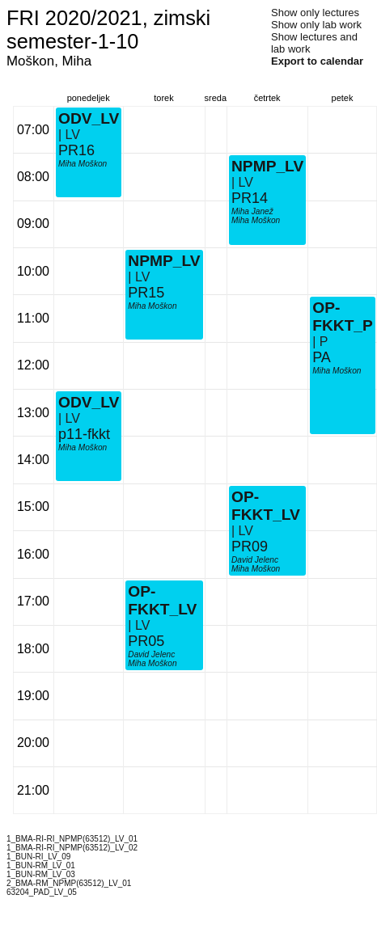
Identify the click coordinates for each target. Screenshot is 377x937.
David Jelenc (151, 654)
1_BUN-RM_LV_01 (40, 865)
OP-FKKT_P (342, 316)
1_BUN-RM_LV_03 (40, 874)
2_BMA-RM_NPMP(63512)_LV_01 (68, 883)
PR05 (146, 641)
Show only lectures (315, 12)
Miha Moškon (82, 447)
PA (321, 357)
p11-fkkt (84, 434)
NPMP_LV (164, 260)
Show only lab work (316, 25)
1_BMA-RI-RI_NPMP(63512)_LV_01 (72, 838)
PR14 (249, 198)
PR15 (146, 293)
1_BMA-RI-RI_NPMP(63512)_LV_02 (72, 847)
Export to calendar (317, 61)
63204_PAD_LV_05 (41, 892)
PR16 (76, 150)
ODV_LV (88, 402)
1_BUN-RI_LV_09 (38, 856)
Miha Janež (252, 211)
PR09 (249, 546)
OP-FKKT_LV (162, 600)
